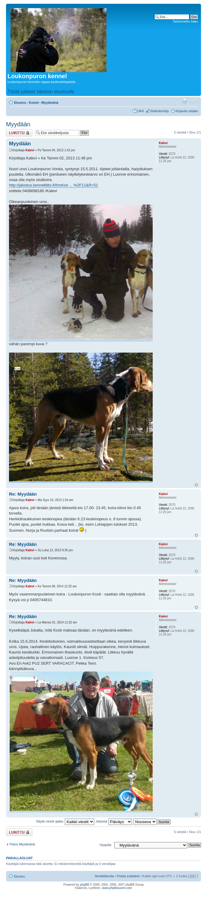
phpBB (84, 884)
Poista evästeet (128, 876)
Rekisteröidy (160, 111)
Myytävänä (49, 102)
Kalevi (30, 150)
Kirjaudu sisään (187, 111)
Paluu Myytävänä (22, 844)
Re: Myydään (23, 494)
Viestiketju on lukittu (19, 133)
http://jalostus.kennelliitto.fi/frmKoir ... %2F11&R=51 (53, 185)
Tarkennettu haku (185, 21)
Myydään (18, 124)
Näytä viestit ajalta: (65, 821)
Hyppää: (106, 845)
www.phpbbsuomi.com (117, 888)
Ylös (196, 485)
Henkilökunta (104, 876)
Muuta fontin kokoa (193, 101)
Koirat (34, 102)
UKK (140, 111)
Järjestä (114, 821)
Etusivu (20, 102)
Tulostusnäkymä (184, 101)
